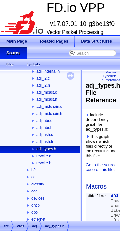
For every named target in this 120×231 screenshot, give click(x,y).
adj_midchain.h (49, 113)
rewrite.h (43, 163)
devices (37, 198)
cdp (34, 177)
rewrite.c (43, 156)
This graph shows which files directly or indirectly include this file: (101, 146)
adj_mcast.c (46, 92)
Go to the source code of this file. (101, 167)
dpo (34, 212)
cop (34, 191)
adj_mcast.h (46, 99)
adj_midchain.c (49, 106)
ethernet (38, 219)
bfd (34, 170)
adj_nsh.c (44, 135)
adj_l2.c (43, 78)
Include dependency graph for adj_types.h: (97, 122)
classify (37, 184)
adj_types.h (46, 149)
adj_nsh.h (44, 142)
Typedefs (109, 76)
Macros (110, 72)
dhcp (35, 205)
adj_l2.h (43, 85)
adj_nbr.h (44, 127)
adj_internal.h (48, 71)
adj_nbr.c (44, 120)
